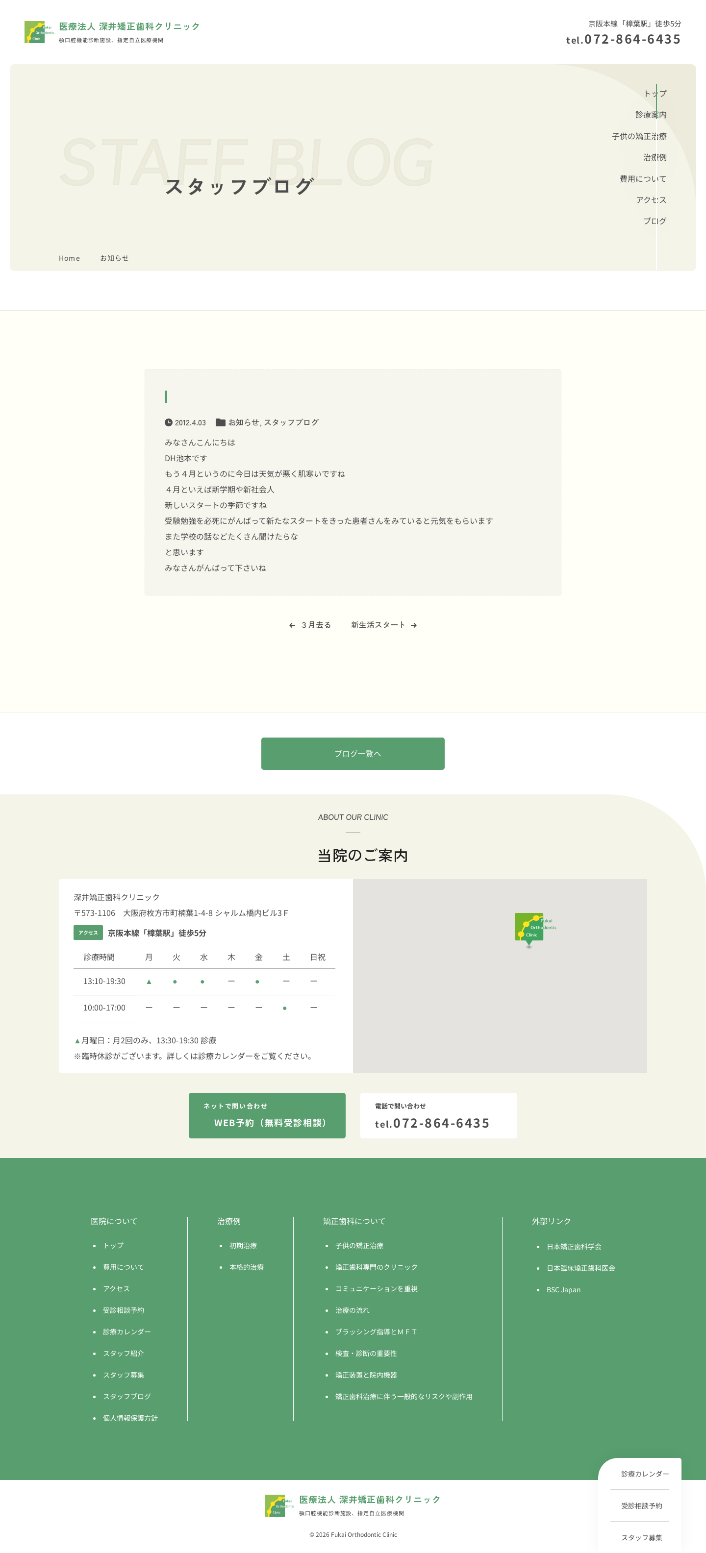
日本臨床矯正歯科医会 (581, 1269)
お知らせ (243, 422)
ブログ (655, 220)
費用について (643, 178)
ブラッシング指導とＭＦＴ (376, 1332)
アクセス (651, 199)
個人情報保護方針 (130, 1419)
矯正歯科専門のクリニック (376, 1268)
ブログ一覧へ (357, 754)
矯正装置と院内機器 (366, 1375)
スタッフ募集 (641, 1537)
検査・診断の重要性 (366, 1354)
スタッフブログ (291, 422)
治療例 (655, 157)
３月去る (310, 624)
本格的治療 (246, 1268)
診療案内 (651, 114)
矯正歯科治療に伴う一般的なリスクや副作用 (404, 1397)
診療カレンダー (645, 1474)
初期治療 (243, 1246)
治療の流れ (352, 1311)
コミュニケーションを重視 (376, 1289)
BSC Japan (564, 1290)
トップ (655, 93)
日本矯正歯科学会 (574, 1247)
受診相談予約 (641, 1505)
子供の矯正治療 (639, 136)
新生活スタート (384, 624)
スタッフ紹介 (123, 1354)
